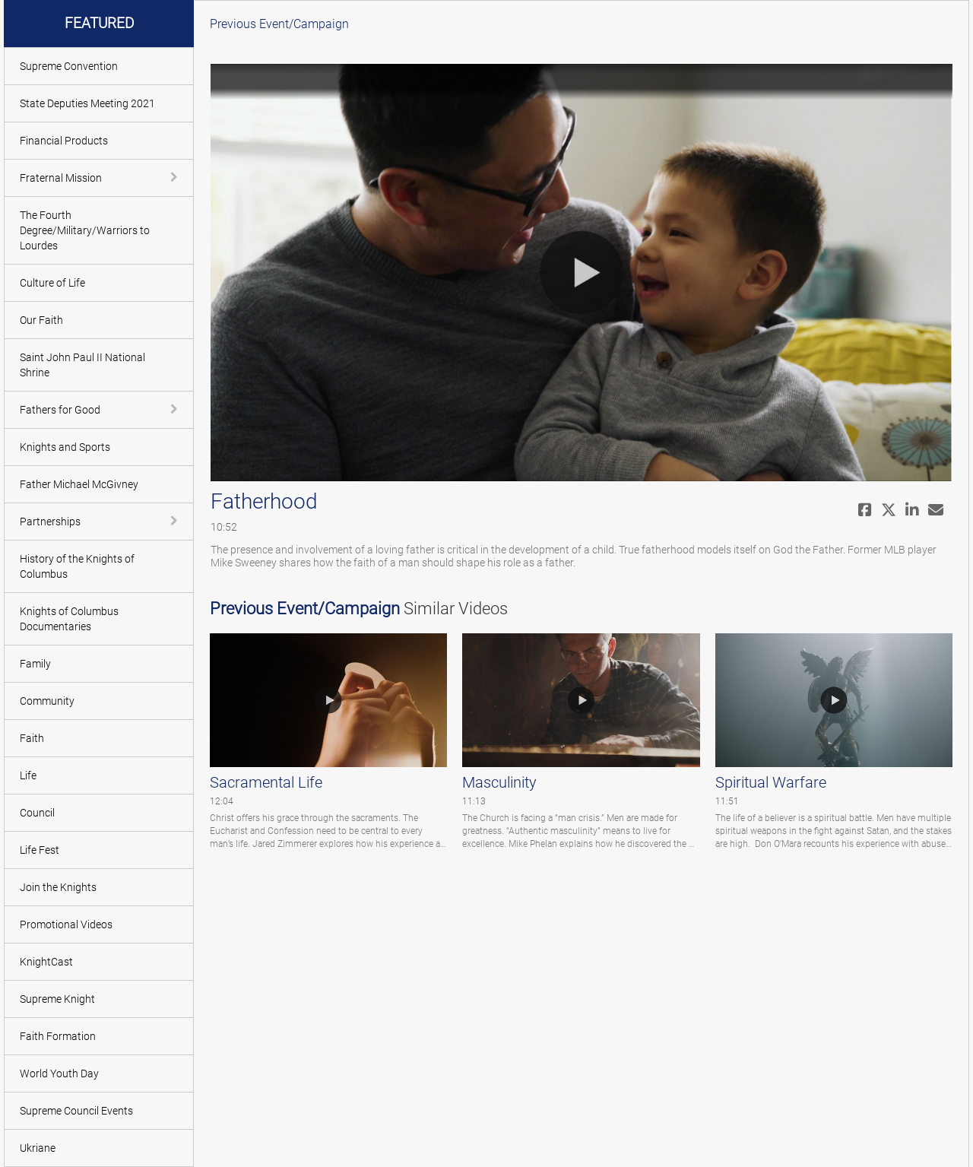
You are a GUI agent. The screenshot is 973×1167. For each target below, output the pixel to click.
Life (28, 775)
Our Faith (41, 320)
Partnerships (50, 521)
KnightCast (46, 962)
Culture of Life (52, 283)
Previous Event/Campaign (279, 24)
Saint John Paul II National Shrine (82, 365)
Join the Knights (58, 887)
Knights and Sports (65, 447)
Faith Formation (58, 1036)
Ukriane (37, 1148)
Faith (32, 738)
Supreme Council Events (76, 1111)
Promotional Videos (66, 924)
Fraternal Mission (61, 178)
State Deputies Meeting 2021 (87, 103)
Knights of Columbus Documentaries (69, 619)
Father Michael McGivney (79, 484)
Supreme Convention (69, 66)
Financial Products (64, 141)
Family (35, 664)
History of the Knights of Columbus (77, 566)
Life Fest (39, 850)
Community (47, 701)
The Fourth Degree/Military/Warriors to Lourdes (85, 230)
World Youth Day (59, 1073)
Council (37, 813)
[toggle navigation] (175, 177)
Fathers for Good (60, 410)
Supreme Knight (57, 999)
